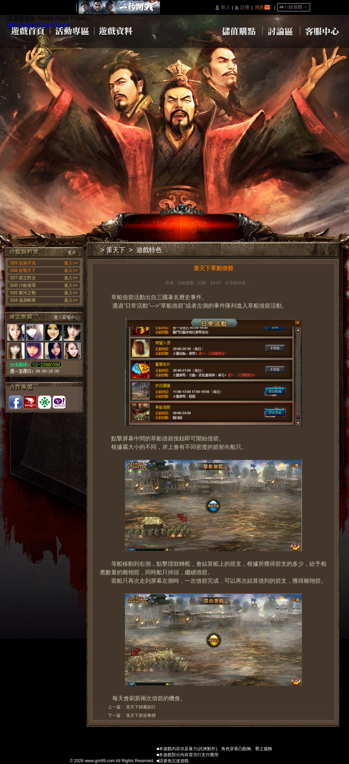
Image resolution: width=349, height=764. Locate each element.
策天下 (115, 249)
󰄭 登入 (222, 7)
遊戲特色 (149, 249)
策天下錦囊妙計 (141, 707)
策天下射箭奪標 (141, 715)
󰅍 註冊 (242, 7)
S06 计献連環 (23, 285)
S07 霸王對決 (23, 277)
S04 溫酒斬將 (23, 300)
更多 (72, 252)
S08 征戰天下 (23, 270)
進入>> (71, 263)
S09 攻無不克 (23, 263)
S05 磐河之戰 (23, 292)
